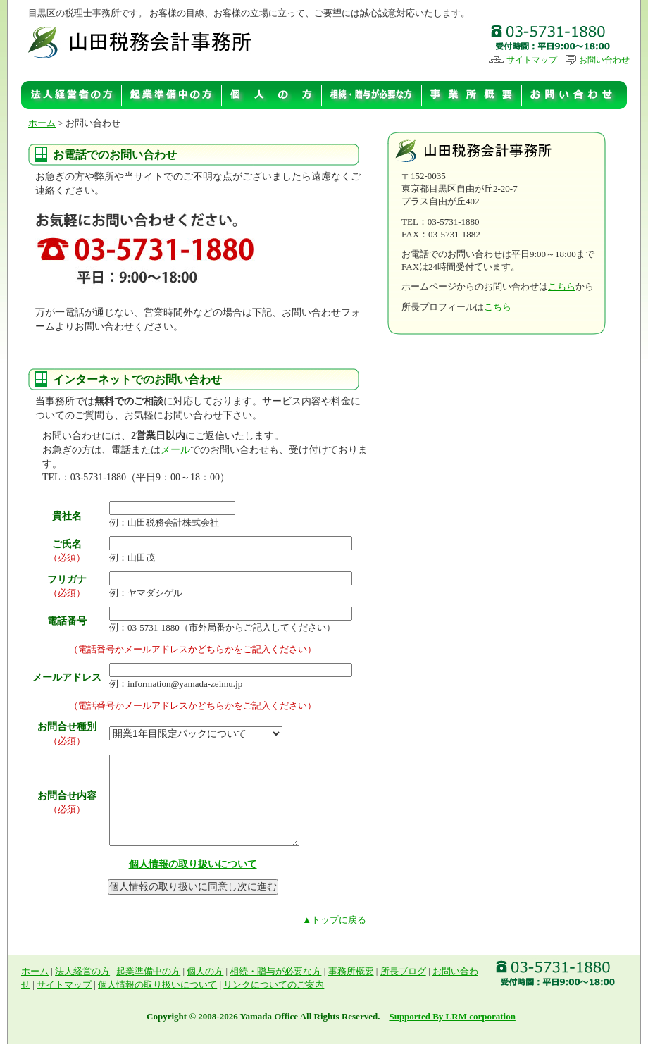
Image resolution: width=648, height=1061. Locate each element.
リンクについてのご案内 (273, 1001)
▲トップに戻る (334, 936)
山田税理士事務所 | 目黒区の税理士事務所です (142, 41)
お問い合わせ (597, 60)
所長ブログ (403, 988)
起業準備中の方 (172, 95)
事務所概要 (472, 95)
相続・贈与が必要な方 (372, 95)
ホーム (42, 123)
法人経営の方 (71, 95)
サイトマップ (522, 60)
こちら (561, 286)
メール (175, 450)
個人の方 (272, 95)
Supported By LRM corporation (452, 1033)
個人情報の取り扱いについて (193, 881)
